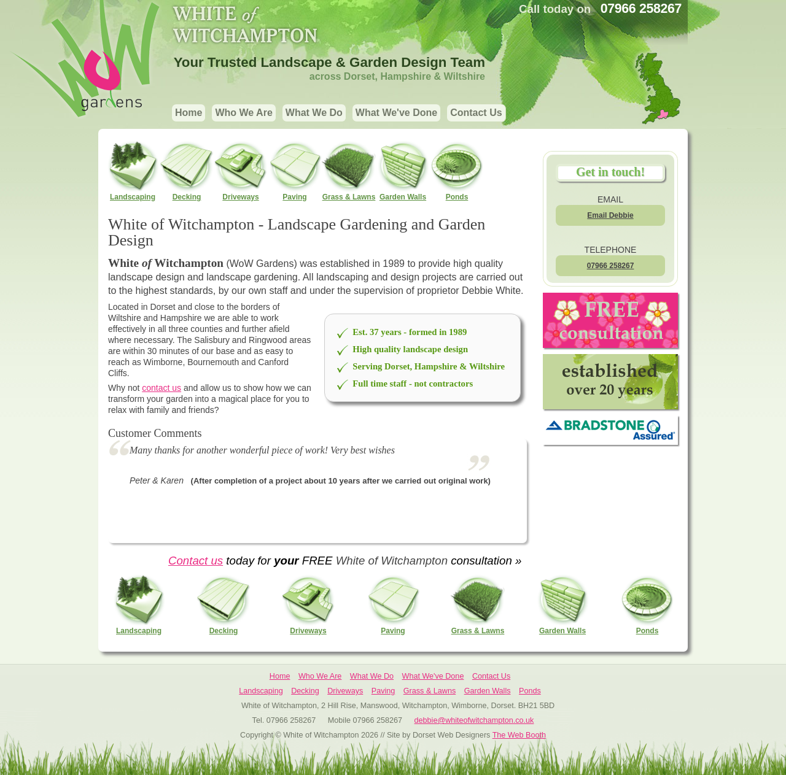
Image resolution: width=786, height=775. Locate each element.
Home (188, 112)
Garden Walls (403, 170)
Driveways (241, 170)
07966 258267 (610, 265)
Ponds (457, 170)
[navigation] (339, 114)
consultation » (484, 560)
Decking (187, 170)
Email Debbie (610, 215)
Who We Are (243, 112)
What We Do (314, 112)
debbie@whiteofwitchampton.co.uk (474, 720)
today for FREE (279, 560)
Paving (295, 170)
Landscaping (133, 170)
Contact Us (476, 112)
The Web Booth (519, 735)
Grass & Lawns (349, 170)
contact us (161, 388)
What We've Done (396, 112)
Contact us (195, 560)
